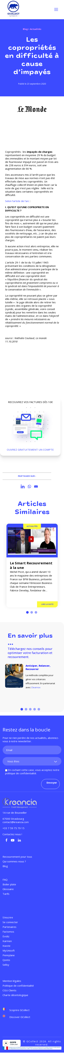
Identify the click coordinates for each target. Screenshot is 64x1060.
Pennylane (9, 955)
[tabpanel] (32, 565)
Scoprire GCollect (19, 1010)
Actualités (32, 526)
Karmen (7, 941)
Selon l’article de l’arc (17, 201)
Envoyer (52, 782)
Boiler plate (9, 884)
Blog (25, 29)
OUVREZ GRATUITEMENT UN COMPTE (30, 449)
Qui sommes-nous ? (14, 861)
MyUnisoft (9, 950)
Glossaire (8, 889)
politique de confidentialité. (21, 773)
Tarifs (6, 893)
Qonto (6, 960)
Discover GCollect (19, 1016)
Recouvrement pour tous (17, 856)
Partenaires (9, 927)
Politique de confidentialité (18, 985)
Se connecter (10, 922)
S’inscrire (8, 917)
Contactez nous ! (13, 834)
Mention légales (12, 981)
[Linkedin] (23, 486)
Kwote (6, 945)
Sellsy (6, 964)
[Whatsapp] (29, 486)
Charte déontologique (15, 995)
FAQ (5, 879)
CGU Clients (9, 990)
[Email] (36, 486)
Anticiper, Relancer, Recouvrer (38, 667)
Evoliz (6, 936)
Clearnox (35, 687)
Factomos (8, 931)
